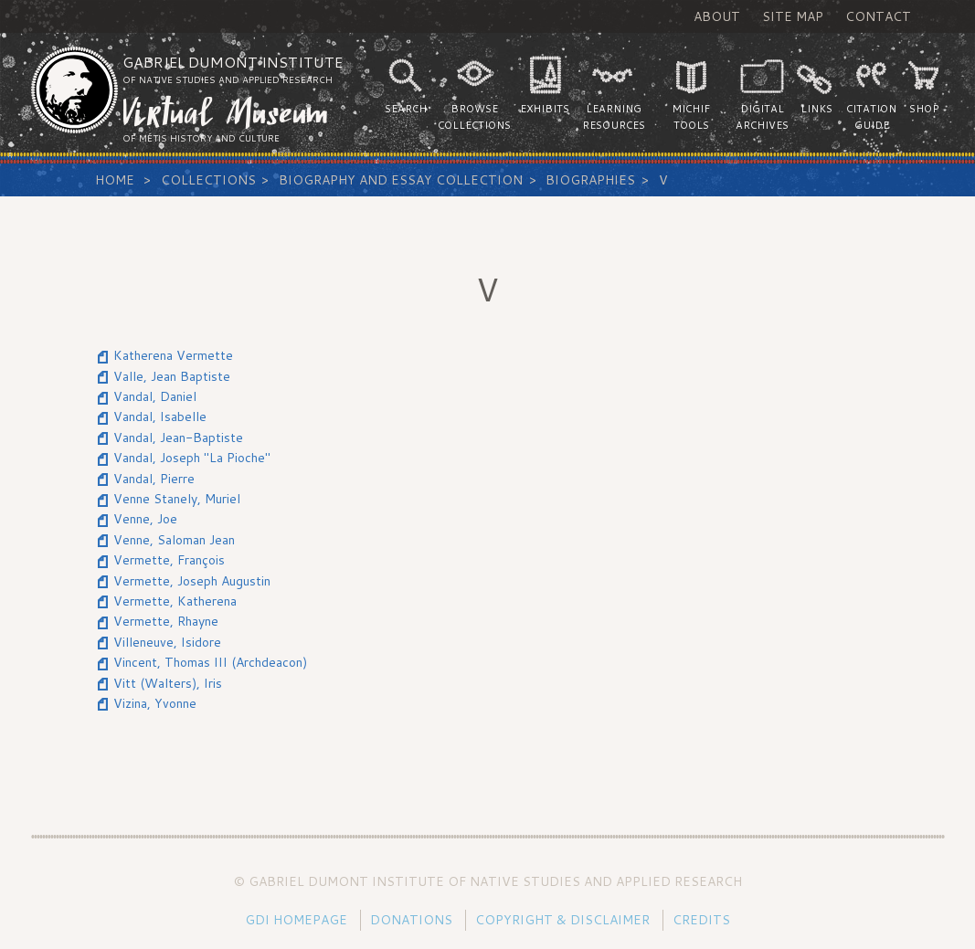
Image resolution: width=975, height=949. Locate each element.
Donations (411, 920)
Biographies (590, 180)
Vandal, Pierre (154, 478)
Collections (208, 180)
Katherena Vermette (173, 355)
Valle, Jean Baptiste (171, 376)
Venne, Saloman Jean (174, 540)
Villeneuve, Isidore (167, 642)
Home (114, 180)
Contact (878, 16)
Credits (701, 920)
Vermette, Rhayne (165, 621)
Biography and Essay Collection (401, 180)
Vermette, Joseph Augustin (191, 581)
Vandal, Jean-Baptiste (178, 437)
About (717, 16)
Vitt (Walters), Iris (167, 683)
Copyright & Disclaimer (562, 920)
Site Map (792, 16)
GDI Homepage (296, 920)
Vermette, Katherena (175, 601)
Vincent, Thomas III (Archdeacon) (210, 662)
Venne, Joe (145, 519)
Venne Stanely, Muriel (176, 499)
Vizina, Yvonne (154, 703)
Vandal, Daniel (154, 396)
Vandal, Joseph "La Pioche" (191, 457)
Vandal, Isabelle (160, 416)
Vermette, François (169, 560)
